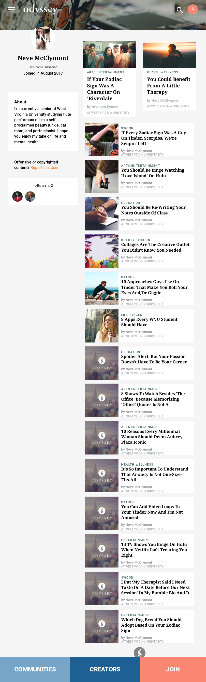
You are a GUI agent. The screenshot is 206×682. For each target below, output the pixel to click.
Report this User (44, 167)
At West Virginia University (108, 112)
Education (131, 203)
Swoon (127, 128)
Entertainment (135, 540)
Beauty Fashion (135, 240)
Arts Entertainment (106, 72)
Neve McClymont (104, 107)
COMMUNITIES (35, 669)
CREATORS (105, 669)
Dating (127, 277)
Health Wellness (162, 72)
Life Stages (131, 315)
